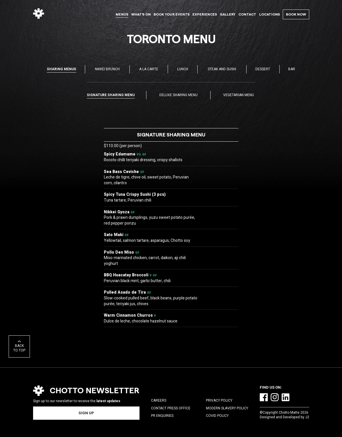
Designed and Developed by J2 (284, 417)
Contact (247, 14)
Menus (122, 14)
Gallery (228, 14)
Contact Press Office (170, 408)
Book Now (296, 14)
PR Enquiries (162, 415)
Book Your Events (172, 14)
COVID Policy (217, 415)
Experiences (204, 14)
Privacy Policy (219, 400)
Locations (269, 14)
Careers (158, 400)
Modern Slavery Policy (227, 408)
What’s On (141, 14)
